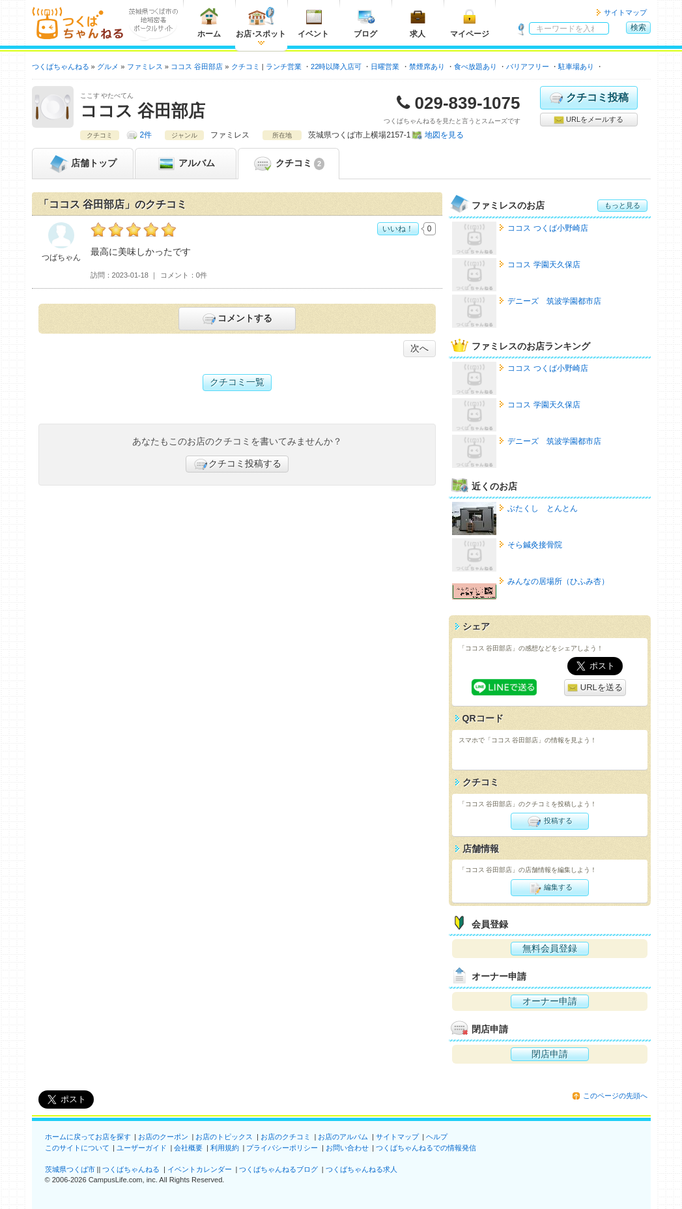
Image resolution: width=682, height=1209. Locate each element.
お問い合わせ (347, 1148)
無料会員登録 (549, 948)
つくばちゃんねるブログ (278, 1169)
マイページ (469, 22)
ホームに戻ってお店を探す (88, 1137)
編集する (549, 888)
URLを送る (595, 687)
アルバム (186, 163)
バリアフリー (527, 66)
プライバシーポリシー (282, 1148)
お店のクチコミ (286, 1137)
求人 (418, 22)
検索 (638, 27)
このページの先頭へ (615, 1096)
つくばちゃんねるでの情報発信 (426, 1148)
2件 (146, 134)
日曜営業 (385, 66)
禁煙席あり (427, 66)
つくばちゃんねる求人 (361, 1169)
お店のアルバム (343, 1137)
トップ (82, 163)
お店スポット (261, 22)
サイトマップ (625, 12)
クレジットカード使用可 (642, 66)
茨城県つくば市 (70, 1169)
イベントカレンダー (199, 1169)
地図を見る (444, 134)
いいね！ (398, 228)
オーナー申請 (549, 1001)
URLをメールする (588, 120)
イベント (313, 22)
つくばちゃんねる (131, 1169)
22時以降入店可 (336, 66)
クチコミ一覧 (237, 382)
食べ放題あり (475, 66)
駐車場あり (576, 66)
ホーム (209, 22)
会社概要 (188, 1148)
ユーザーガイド (142, 1148)
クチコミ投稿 (588, 98)
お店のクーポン (163, 1137)
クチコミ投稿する (237, 464)
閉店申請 (550, 1054)
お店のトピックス (224, 1137)
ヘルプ (437, 1137)
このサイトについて (77, 1148)
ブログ (365, 22)
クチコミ (288, 163)
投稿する (549, 821)
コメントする (236, 319)
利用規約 (224, 1148)
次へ (419, 348)
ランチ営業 (284, 66)
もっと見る (622, 205)
